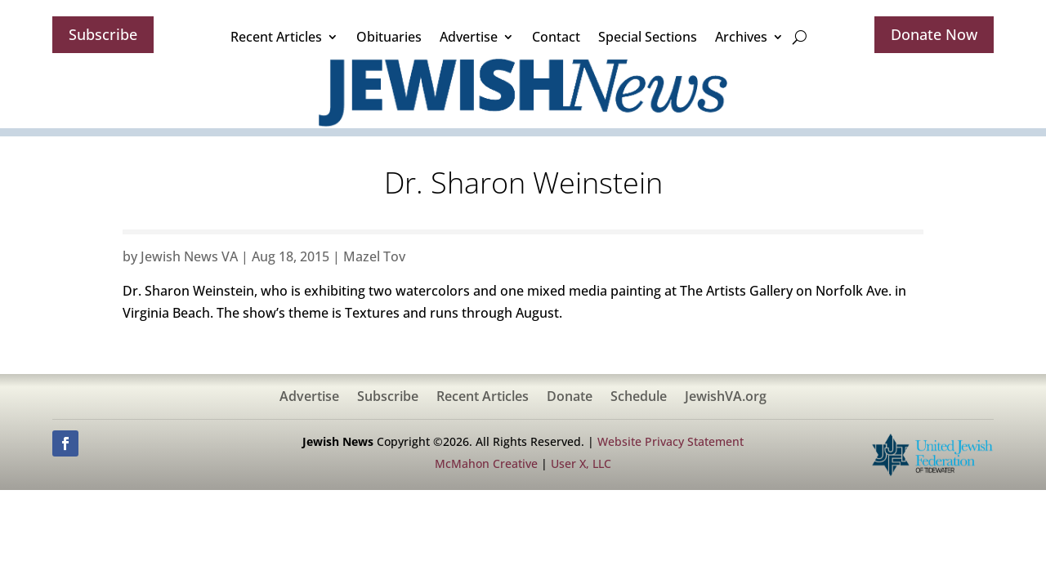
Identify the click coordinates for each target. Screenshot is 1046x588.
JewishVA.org (726, 397)
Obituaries (389, 37)
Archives (741, 37)
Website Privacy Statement (670, 441)
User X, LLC (581, 463)
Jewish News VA (189, 256)
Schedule (638, 397)
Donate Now (934, 34)
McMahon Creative (486, 463)
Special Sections (647, 37)
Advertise (469, 37)
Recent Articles (276, 37)
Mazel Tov (374, 256)
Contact (556, 37)
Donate (569, 397)
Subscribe (103, 34)
